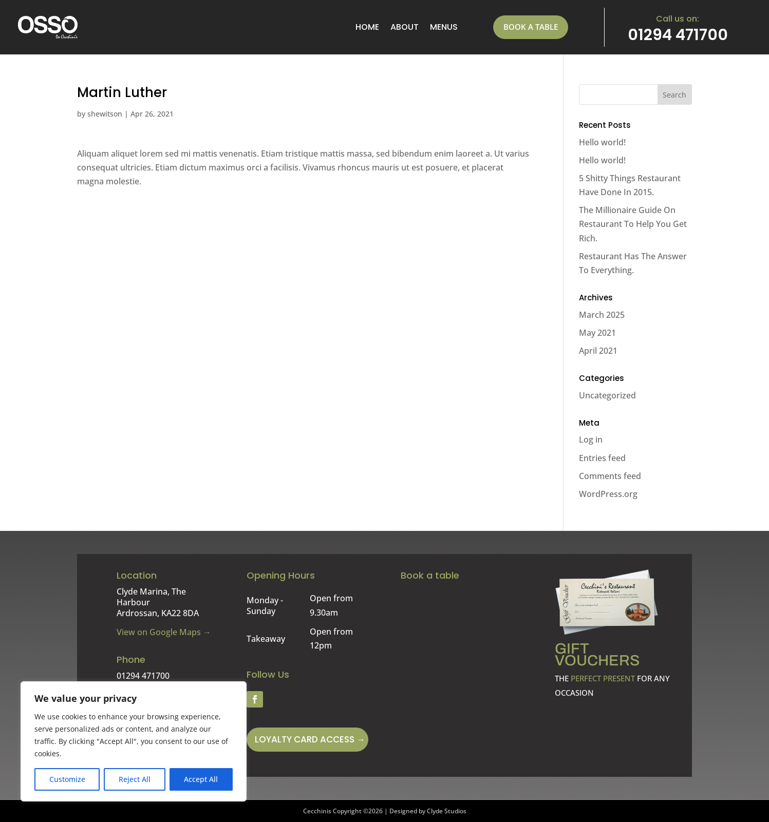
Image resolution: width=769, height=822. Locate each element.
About (404, 27)
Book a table (530, 27)
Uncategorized (607, 395)
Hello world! (602, 142)
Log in (591, 439)
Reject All (135, 779)
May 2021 (597, 332)
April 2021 (598, 350)
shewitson (104, 114)
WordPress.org (608, 494)
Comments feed (610, 476)
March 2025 (602, 314)
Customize (67, 779)
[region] (134, 741)
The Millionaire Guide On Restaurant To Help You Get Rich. (633, 223)
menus (444, 27)
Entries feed (602, 458)
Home (367, 27)
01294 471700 (678, 35)
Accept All (201, 779)
